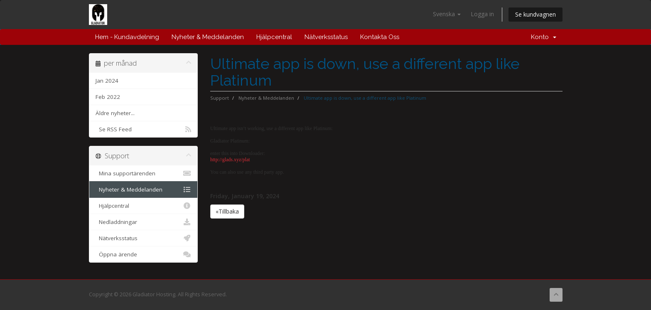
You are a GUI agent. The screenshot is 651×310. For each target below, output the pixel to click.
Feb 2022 (108, 97)
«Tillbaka (227, 211)
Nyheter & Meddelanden (208, 37)
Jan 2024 (107, 80)
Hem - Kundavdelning (127, 37)
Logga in (482, 14)
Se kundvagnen (535, 14)
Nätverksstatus (326, 37)
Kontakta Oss (379, 37)
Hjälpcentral (274, 37)
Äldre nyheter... (115, 113)
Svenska (447, 14)
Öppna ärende (144, 254)
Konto (543, 37)
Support (219, 98)
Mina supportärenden (144, 173)
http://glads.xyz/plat (230, 159)
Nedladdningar (144, 222)
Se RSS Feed (144, 129)
